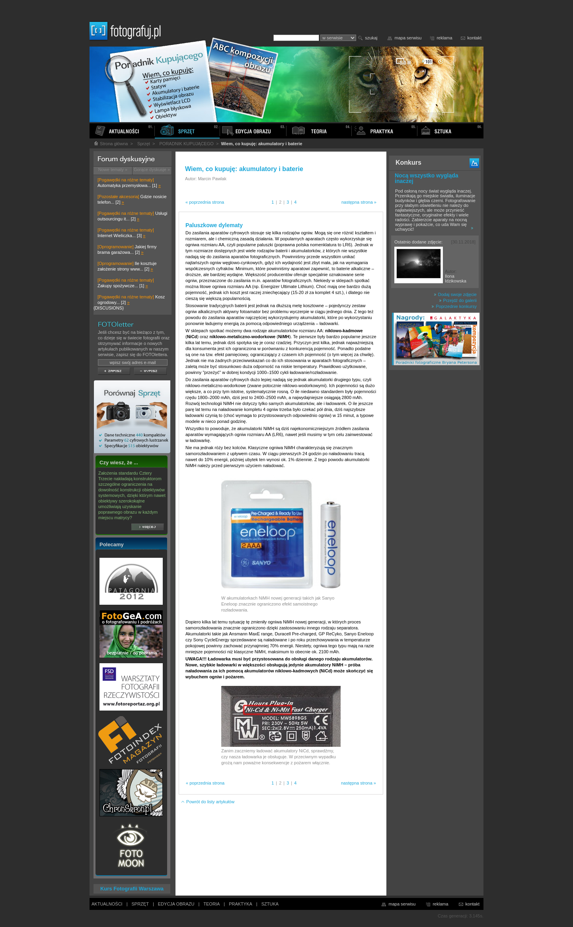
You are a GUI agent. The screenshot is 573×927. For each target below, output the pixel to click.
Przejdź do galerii (458, 300)
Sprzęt (143, 143)
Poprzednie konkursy (454, 306)
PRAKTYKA (240, 904)
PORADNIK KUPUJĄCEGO (187, 143)
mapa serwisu (408, 37)
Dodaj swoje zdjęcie (455, 294)
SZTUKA (270, 904)
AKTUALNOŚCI (107, 904)
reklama (444, 37)
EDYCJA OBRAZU (176, 904)
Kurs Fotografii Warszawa (132, 889)
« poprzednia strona (204, 202)
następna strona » (358, 202)
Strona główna (111, 143)
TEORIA (211, 904)
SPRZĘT (140, 904)
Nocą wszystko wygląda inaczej (426, 178)
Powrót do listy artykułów (207, 801)
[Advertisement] (435, 499)
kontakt (474, 37)
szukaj (371, 37)
